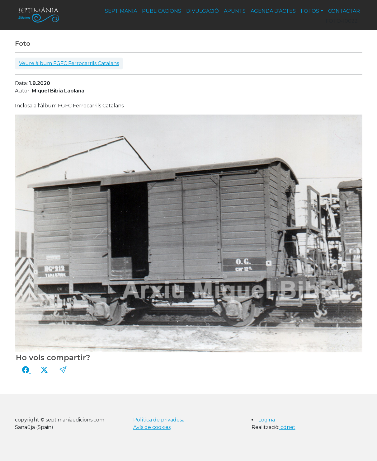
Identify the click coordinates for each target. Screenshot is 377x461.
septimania (121, 11)
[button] (62, 369)
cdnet (287, 427)
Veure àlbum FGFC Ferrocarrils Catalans (69, 63)
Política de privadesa (159, 420)
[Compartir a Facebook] (26, 369)
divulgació (202, 11)
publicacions (161, 11)
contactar (344, 11)
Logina (266, 420)
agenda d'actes (273, 11)
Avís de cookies (152, 427)
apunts (235, 11)
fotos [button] (310, 11)
